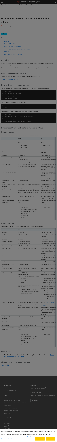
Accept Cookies (40, 440)
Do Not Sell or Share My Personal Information (11, 440)
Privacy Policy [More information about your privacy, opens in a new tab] (27, 437)
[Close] (54, 432)
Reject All (50, 440)
